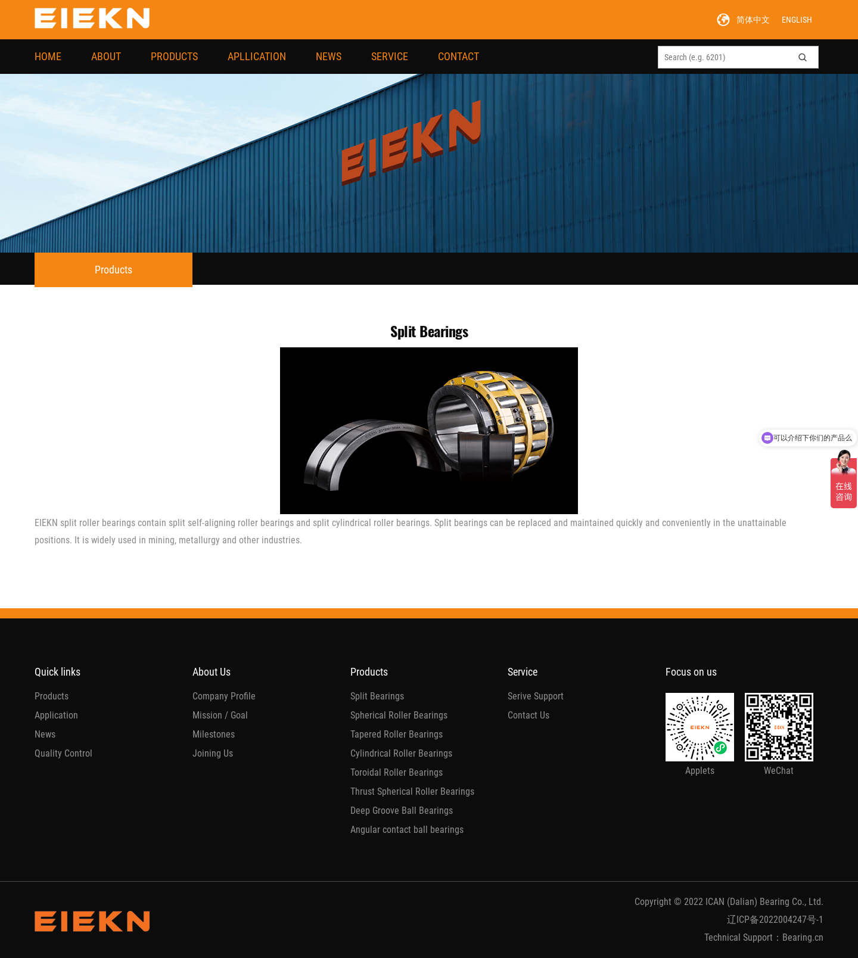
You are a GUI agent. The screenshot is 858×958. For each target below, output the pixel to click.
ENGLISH (797, 19)
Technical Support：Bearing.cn (763, 937)
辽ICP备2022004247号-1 (775, 919)
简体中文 (753, 19)
